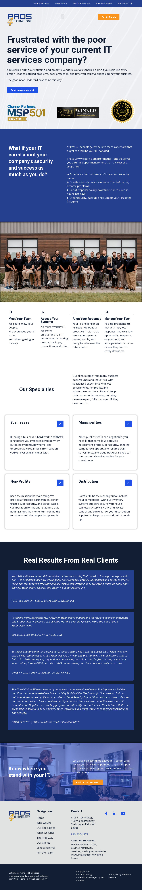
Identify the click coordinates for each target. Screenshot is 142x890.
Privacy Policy (115, 874)
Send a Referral (41, 3)
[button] (62, 16)
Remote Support (81, 3)
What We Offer (45, 833)
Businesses (19, 422)
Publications (61, 3)
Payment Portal (104, 3)
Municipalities (90, 422)
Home (40, 818)
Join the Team (45, 852)
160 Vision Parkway (83, 821)
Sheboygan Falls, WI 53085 (83, 825)
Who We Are (44, 823)
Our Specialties (46, 827)
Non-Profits (20, 481)
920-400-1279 (125, 3)
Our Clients (43, 842)
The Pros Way (45, 837)
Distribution (88, 481)
